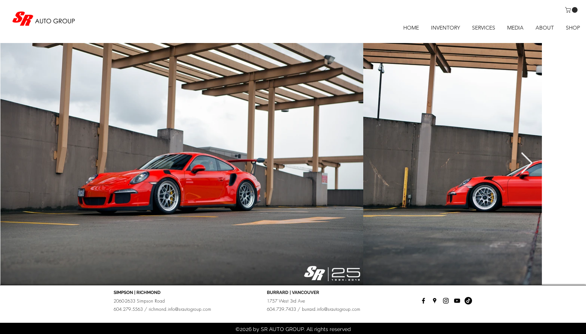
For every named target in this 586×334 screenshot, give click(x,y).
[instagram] (446, 300)
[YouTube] (457, 300)
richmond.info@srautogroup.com (180, 309)
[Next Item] (526, 163)
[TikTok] (468, 300)
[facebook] (423, 300)
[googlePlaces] (434, 300)
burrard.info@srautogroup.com (331, 309)
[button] (572, 10)
